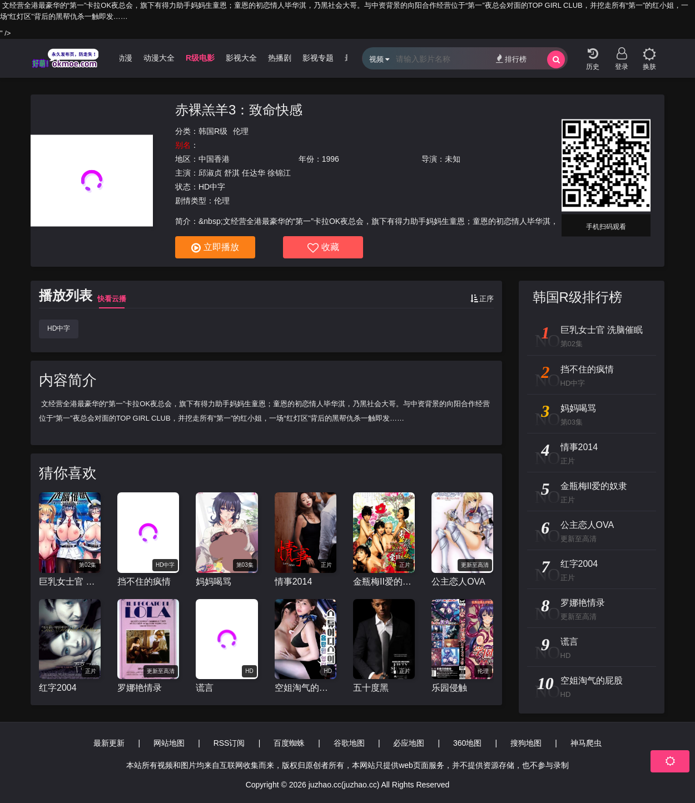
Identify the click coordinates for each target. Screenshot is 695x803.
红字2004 (58, 687)
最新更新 (109, 743)
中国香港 (214, 158)
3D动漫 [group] (124, 57)
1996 (330, 158)
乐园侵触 (449, 687)
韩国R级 (212, 131)
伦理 (241, 131)
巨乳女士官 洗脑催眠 (70, 581)
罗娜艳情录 (139, 687)
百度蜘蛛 (289, 743)
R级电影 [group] (204, 57)
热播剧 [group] (284, 57)
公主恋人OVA (458, 581)
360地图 (467, 743)
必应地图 (408, 743)
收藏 (323, 247)
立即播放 (215, 247)
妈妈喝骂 (213, 581)
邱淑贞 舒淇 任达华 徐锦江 (244, 172)
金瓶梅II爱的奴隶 (384, 581)
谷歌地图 (349, 743)
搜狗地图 (526, 743)
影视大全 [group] (246, 57)
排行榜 (511, 58)
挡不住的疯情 (144, 581)
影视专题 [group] (323, 57)
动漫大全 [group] (163, 57)
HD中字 (58, 328)
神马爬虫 (586, 743)
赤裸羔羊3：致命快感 (238, 109)
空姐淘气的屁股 (305, 687)
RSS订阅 (229, 743)
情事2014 (293, 581)
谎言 (205, 687)
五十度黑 (371, 687)
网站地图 (169, 743)
